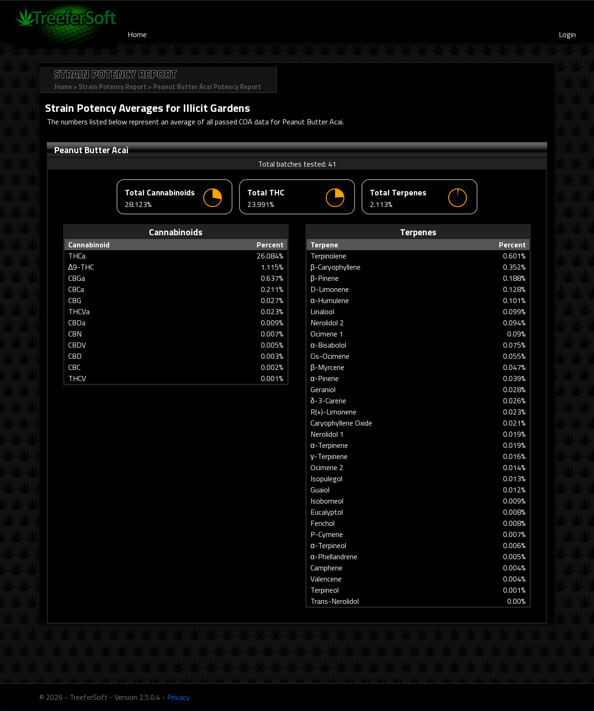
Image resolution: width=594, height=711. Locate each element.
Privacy (178, 697)
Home (137, 34)
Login (567, 34)
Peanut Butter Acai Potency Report (207, 87)
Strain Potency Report (112, 87)
